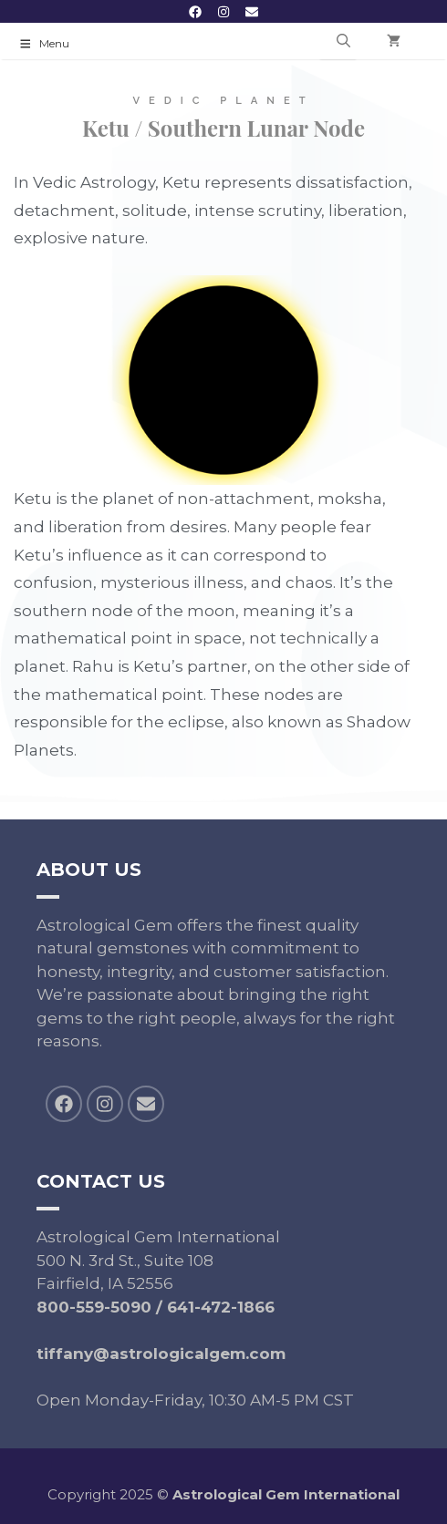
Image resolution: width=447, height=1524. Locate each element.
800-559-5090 (93, 1307)
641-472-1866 (221, 1307)
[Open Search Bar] (343, 41)
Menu (43, 43)
